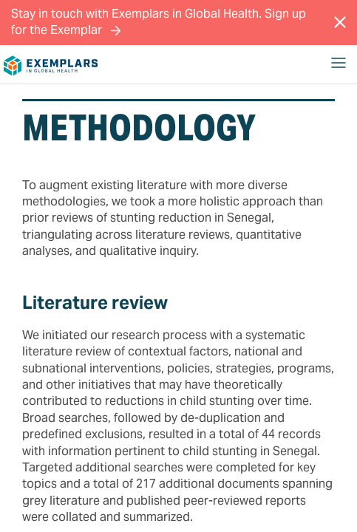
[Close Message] (340, 22)
